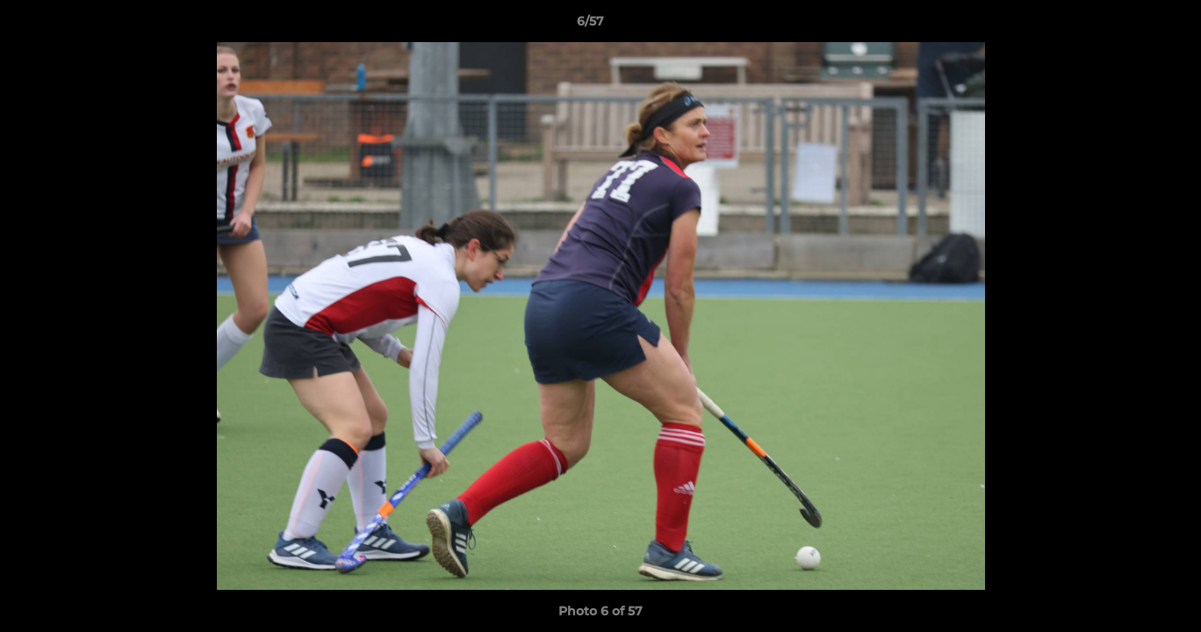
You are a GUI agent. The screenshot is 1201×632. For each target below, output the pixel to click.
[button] (1127, 25)
